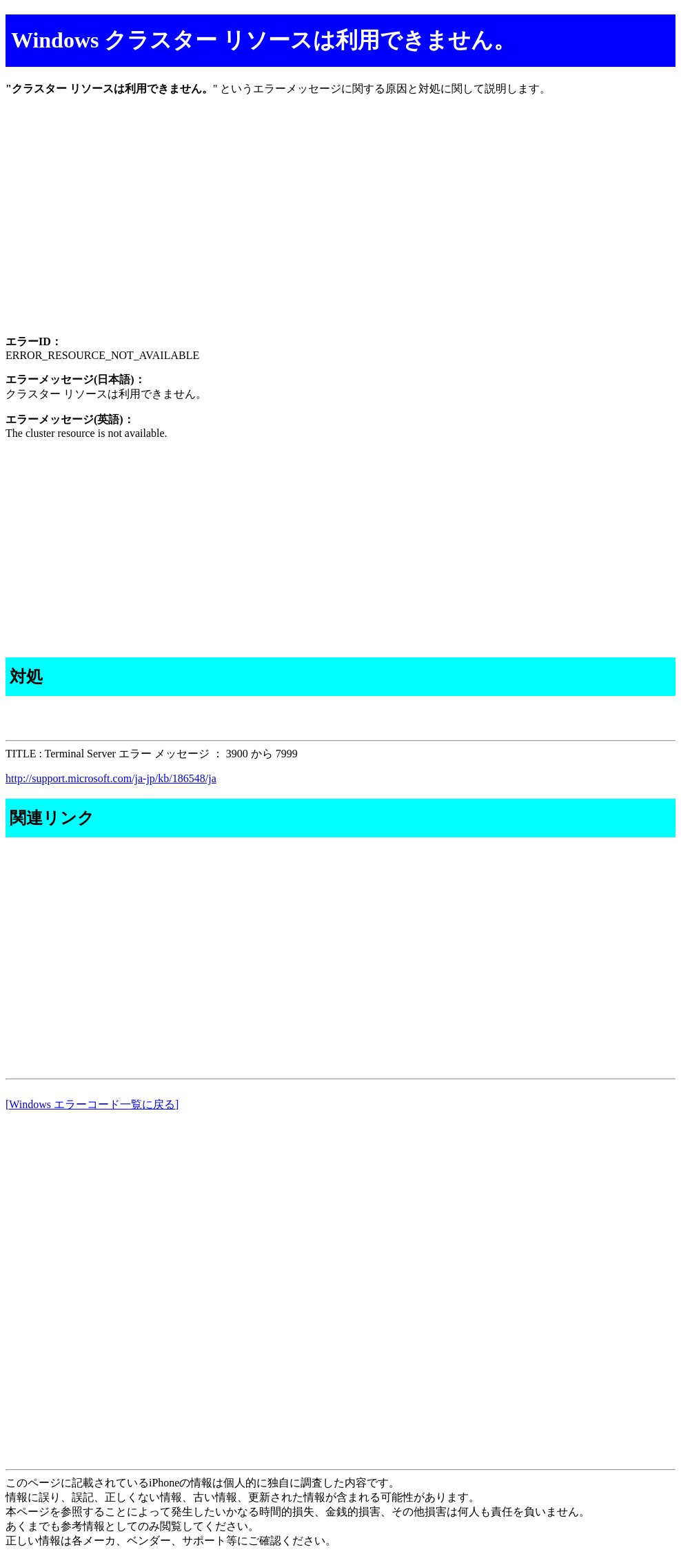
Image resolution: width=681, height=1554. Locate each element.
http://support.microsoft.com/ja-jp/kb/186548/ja (111, 778)
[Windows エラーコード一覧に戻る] (92, 1104)
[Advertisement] (340, 227)
